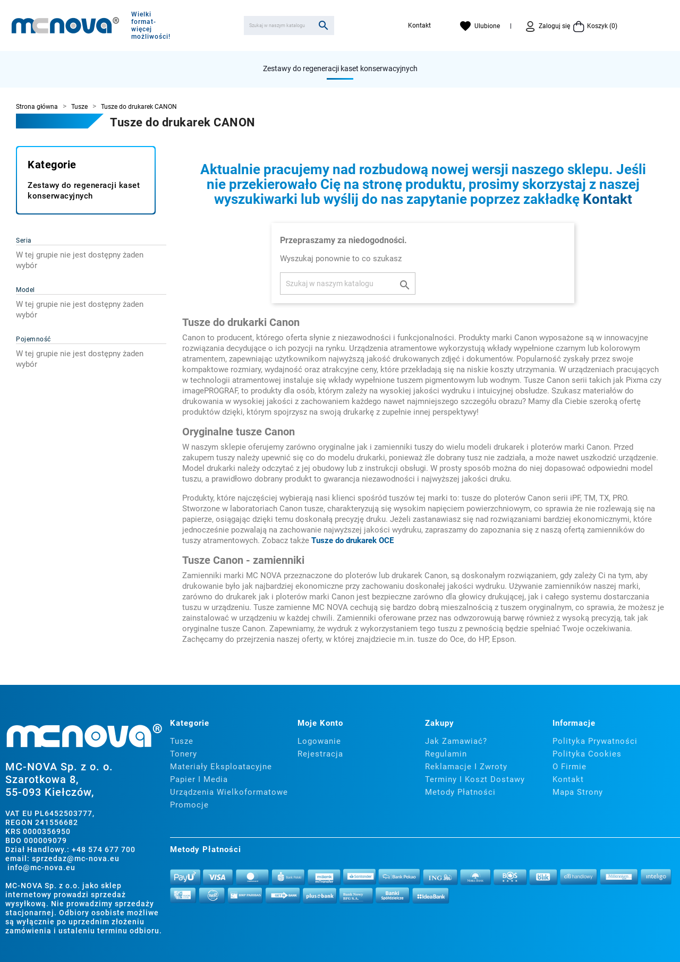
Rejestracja (320, 754)
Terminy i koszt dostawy (475, 779)
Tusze (181, 741)
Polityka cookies (587, 754)
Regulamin (446, 754)
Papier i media (199, 779)
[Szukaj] (289, 25)
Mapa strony (577, 792)
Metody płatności (460, 792)
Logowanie (319, 741)
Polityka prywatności (595, 741)
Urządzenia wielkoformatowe (229, 792)
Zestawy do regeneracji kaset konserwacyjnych (340, 68)
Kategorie (52, 164)
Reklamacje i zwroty (466, 766)
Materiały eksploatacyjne (221, 766)
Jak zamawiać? (456, 741)
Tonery (183, 754)
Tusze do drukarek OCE (352, 540)
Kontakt (419, 25)
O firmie (569, 766)
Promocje (189, 805)
